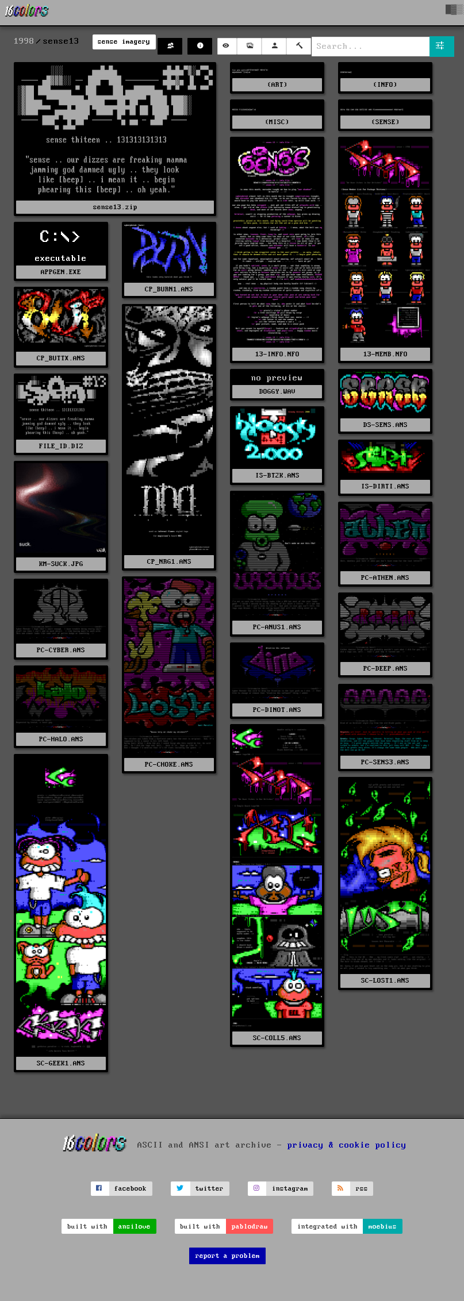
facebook (130, 1188)
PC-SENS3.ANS (385, 762)
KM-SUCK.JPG (61, 564)
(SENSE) (385, 122)
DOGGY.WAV (277, 391)
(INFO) (385, 84)
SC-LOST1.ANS (385, 980)
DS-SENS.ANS (385, 425)
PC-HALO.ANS (61, 739)
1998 (24, 41)
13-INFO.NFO (277, 354)
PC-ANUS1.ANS (277, 627)
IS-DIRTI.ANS (385, 486)
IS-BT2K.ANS (277, 475)
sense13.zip (115, 207)
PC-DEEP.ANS (385, 668)
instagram (290, 1188)
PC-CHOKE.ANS (169, 764)
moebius (383, 1226)
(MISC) (277, 122)
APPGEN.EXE (61, 272)
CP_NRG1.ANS (169, 561)
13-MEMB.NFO (385, 354)
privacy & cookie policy (347, 1144)
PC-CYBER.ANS (61, 650)
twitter (209, 1188)
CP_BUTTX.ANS (61, 358)
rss (362, 1188)
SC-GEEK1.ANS (61, 1063)
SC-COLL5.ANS (277, 1038)
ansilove (134, 1226)
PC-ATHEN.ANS (385, 578)
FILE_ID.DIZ (61, 446)
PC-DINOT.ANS (277, 710)
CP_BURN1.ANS (169, 289)
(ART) (277, 84)
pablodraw (250, 1226)
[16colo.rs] (27, 12)
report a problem (227, 1256)
